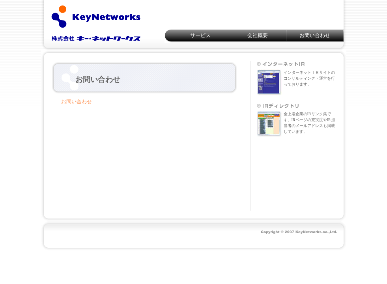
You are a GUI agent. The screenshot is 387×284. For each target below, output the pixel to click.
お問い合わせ (314, 35)
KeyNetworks (96, 22)
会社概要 (257, 35)
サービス (200, 35)
